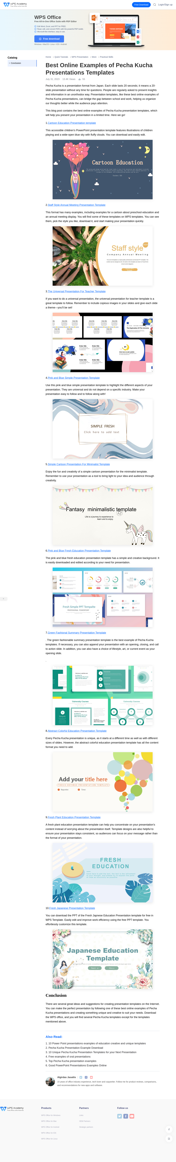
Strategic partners (86, 1127)
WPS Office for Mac (49, 1121)
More (94, 57)
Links (81, 1115)
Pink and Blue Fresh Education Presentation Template (79, 550)
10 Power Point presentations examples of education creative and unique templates (96, 1043)
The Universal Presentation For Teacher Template (77, 291)
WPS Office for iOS (48, 1133)
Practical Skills (106, 57)
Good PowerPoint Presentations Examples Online (76, 1065)
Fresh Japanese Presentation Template (72, 908)
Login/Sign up (165, 4)
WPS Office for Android (50, 1127)
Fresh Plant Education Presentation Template (74, 817)
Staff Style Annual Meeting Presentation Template (77, 205)
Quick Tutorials (61, 57)
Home (48, 57)
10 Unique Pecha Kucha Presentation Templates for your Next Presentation (91, 1052)
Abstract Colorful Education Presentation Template (77, 730)
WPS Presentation (80, 57)
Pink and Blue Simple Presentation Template (74, 377)
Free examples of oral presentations (68, 1056)
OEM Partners (84, 1121)
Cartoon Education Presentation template (72, 122)
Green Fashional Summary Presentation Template (77, 632)
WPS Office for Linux (49, 1139)
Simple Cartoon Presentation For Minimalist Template (79, 464)
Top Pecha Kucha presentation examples (71, 1061)
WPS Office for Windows (50, 1115)
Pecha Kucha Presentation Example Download (74, 1047)
